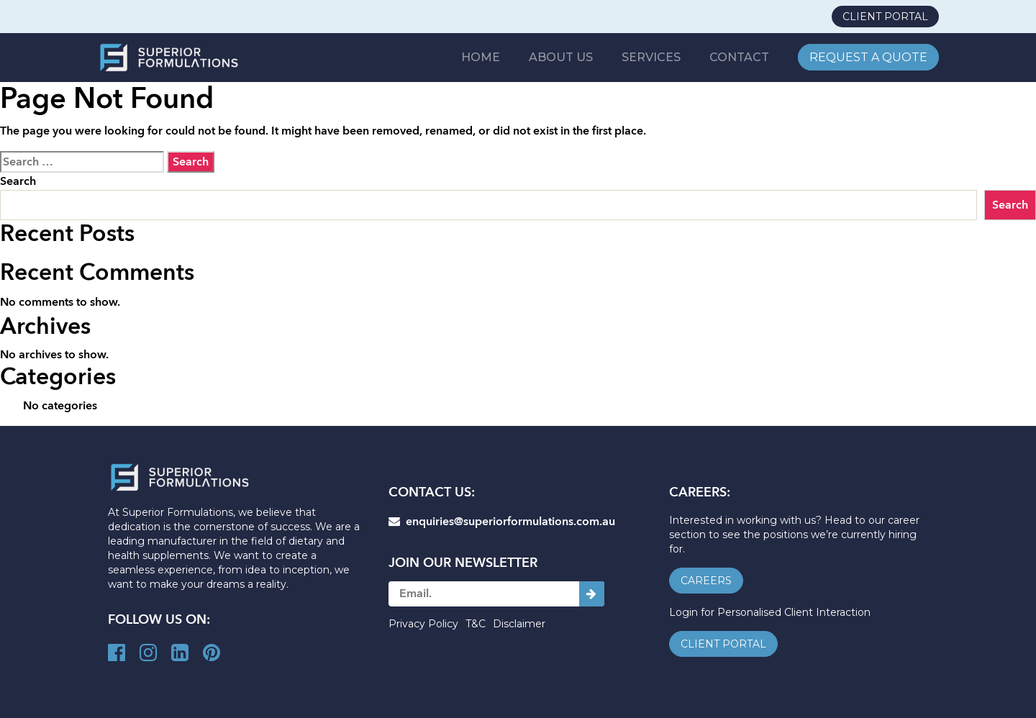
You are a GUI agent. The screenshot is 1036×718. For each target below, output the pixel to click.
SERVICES (653, 57)
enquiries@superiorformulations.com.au (501, 522)
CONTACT (740, 57)
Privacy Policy (423, 623)
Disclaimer (519, 623)
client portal (885, 16)
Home (484, 57)
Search (18, 181)
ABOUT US (564, 57)
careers (706, 580)
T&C (475, 623)
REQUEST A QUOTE (868, 57)
